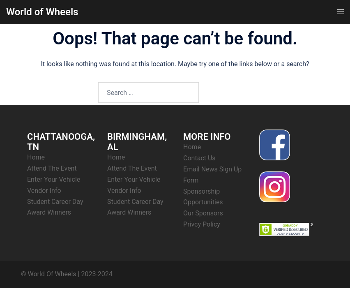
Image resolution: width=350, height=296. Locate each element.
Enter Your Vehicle (53, 179)
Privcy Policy (201, 224)
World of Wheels (42, 12)
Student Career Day (55, 202)
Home (36, 157)
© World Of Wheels (48, 274)
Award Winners (49, 212)
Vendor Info (44, 190)
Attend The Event (52, 168)
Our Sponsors (203, 213)
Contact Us (199, 158)
